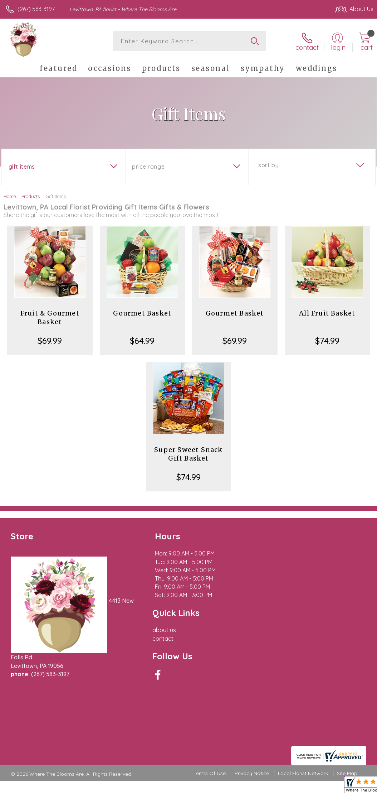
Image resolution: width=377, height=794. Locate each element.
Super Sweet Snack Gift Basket (188, 454)
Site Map (347, 710)
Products (30, 196)
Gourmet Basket (142, 313)
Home (10, 196)
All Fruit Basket (327, 313)
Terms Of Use (210, 710)
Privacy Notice (252, 710)
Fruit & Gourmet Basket (49, 317)
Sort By (268, 165)
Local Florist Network (303, 710)
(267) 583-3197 (36, 9)
